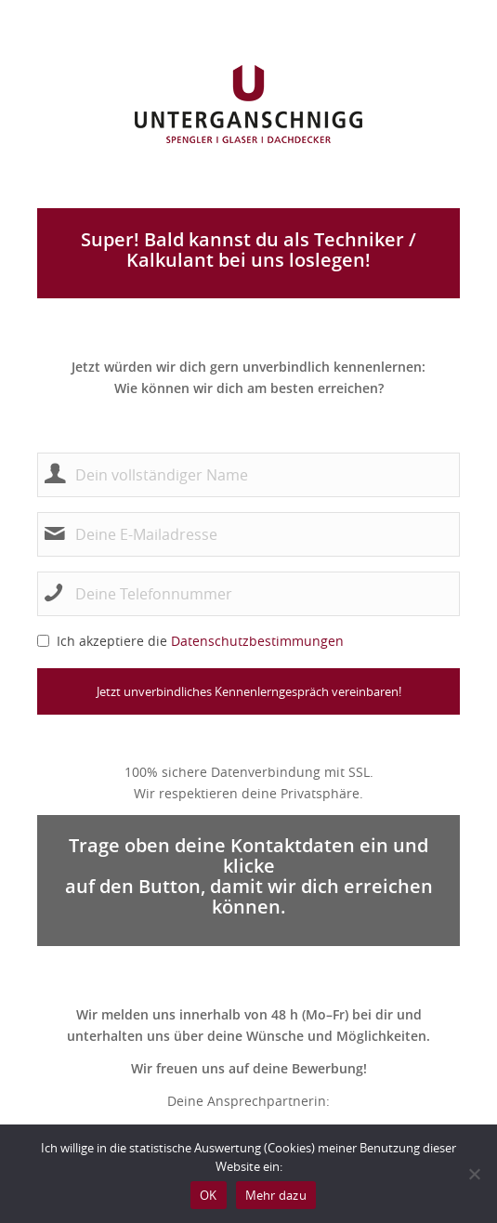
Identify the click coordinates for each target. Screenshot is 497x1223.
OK (208, 1195)
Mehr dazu (276, 1195)
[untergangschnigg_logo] (248, 104)
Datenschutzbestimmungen (257, 641)
